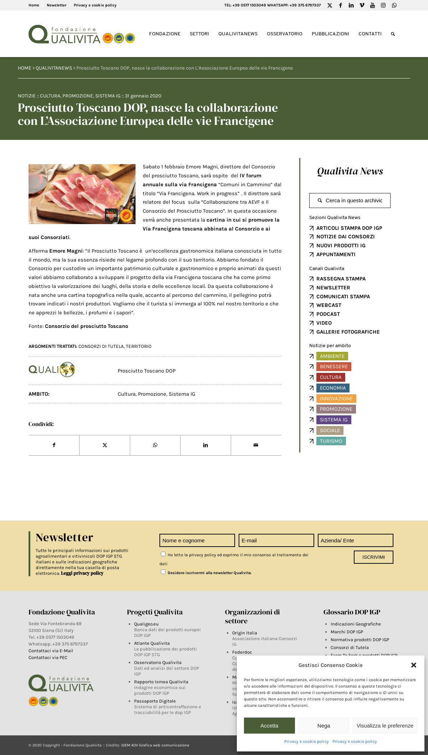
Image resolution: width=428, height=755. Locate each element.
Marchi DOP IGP (347, 631)
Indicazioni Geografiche (356, 624)
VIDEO (324, 323)
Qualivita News (350, 171)
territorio (139, 346)
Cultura (50, 96)
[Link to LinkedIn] (351, 5)
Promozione (77, 96)
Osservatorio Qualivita (158, 662)
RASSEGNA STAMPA (341, 278)
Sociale (330, 430)
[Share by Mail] (256, 445)
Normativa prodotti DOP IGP (360, 639)
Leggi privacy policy (82, 573)
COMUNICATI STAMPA (343, 296)
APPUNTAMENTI (336, 254)
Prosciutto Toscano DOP (146, 371)
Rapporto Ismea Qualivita (161, 681)
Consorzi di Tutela (350, 647)
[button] (413, 665)
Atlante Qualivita (152, 643)
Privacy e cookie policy (306, 741)
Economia (333, 388)
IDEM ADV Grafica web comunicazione (155, 745)
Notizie (27, 96)
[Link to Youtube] (372, 5)
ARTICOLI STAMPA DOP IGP (349, 228)
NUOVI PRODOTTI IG (341, 245)
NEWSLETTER (333, 287)
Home (34, 5)
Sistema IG (108, 96)
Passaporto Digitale (155, 701)
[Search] (392, 34)
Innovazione (336, 398)
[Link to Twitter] (330, 5)
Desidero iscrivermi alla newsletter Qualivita (206, 573)
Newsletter (56, 5)
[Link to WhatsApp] (394, 5)
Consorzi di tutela (101, 346)
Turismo (331, 441)
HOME (24, 68)
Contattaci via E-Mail (51, 650)
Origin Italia (244, 632)
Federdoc (242, 652)
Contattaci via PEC (48, 657)
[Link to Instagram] (383, 5)
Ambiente (332, 356)
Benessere (334, 366)
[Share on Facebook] (54, 445)
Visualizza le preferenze (385, 726)
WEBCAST (328, 305)
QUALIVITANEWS (54, 68)
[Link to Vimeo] (362, 5)
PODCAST (328, 314)
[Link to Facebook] (340, 5)
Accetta (269, 726)
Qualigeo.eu (146, 624)
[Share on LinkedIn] (205, 445)
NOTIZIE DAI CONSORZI (345, 236)
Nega (323, 726)
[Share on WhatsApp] (155, 445)
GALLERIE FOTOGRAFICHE (348, 332)
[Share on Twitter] (104, 445)
